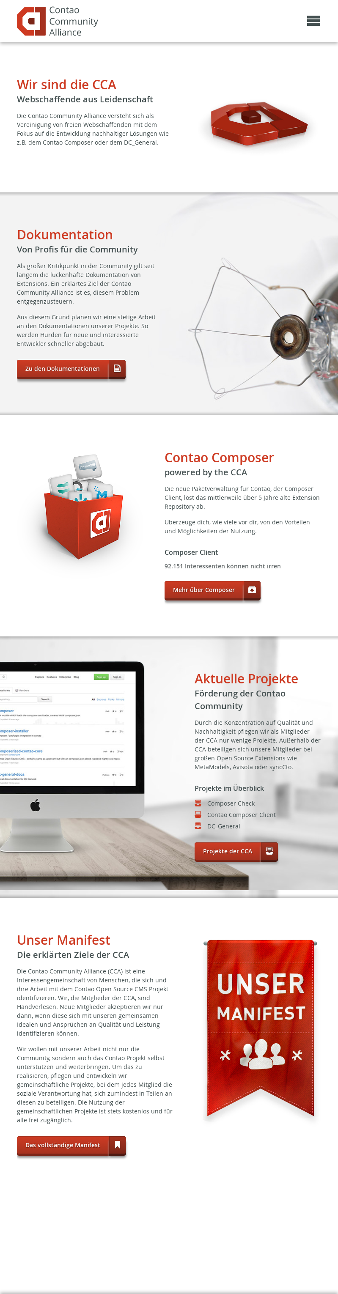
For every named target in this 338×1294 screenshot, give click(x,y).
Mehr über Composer (204, 590)
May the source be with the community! (57, 21)
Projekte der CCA (227, 851)
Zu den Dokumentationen (62, 369)
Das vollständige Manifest (62, 1145)
